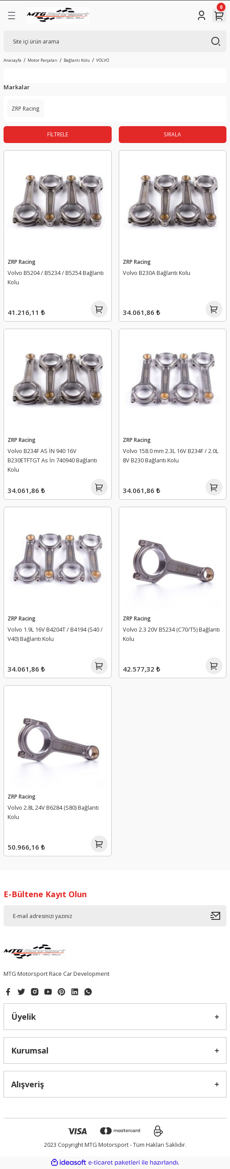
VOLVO (102, 60)
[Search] (115, 41)
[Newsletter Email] (115, 915)
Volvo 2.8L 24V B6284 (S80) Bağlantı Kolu (53, 812)
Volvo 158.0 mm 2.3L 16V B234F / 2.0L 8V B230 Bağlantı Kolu (170, 455)
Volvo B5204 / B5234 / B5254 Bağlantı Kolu (56, 277)
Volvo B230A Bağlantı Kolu (156, 273)
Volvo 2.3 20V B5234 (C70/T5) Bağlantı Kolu (171, 634)
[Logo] (58, 16)
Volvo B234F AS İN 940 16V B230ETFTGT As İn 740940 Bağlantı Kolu (52, 460)
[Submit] (218, 915)
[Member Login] (201, 15)
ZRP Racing (22, 261)
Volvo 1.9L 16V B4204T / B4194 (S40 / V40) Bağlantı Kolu (55, 634)
